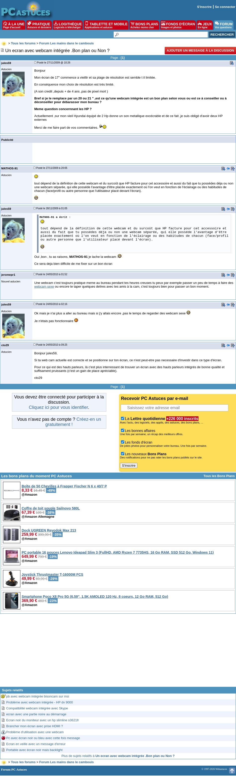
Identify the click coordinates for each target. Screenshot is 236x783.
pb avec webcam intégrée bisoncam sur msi (37, 696)
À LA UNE (13, 25)
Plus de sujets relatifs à (118, 756)
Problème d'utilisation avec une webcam (35, 732)
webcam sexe (44, 286)
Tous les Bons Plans (219, 476)
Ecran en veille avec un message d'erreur (36, 744)
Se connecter (225, 7)
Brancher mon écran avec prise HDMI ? (34, 726)
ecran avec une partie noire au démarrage (36, 714)
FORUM (224, 25)
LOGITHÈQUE (68, 25)
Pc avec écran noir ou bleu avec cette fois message (43, 738)
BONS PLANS (144, 25)
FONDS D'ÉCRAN (178, 25)
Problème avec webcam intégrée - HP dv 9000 (39, 702)
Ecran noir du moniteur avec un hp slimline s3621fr (42, 720)
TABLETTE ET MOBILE (106, 25)
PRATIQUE (39, 25)
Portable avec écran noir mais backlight (34, 750)
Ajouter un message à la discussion (200, 50)
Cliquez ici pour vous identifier (58, 407)
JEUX (205, 25)
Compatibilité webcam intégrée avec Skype (37, 708)
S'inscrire (204, 7)
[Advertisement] (118, 652)
